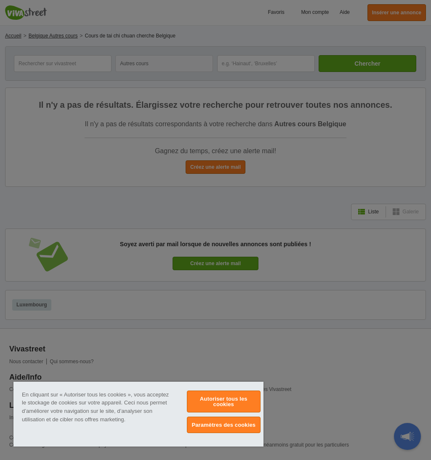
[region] (138, 414)
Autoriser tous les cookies (223, 401)
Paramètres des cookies (223, 425)
